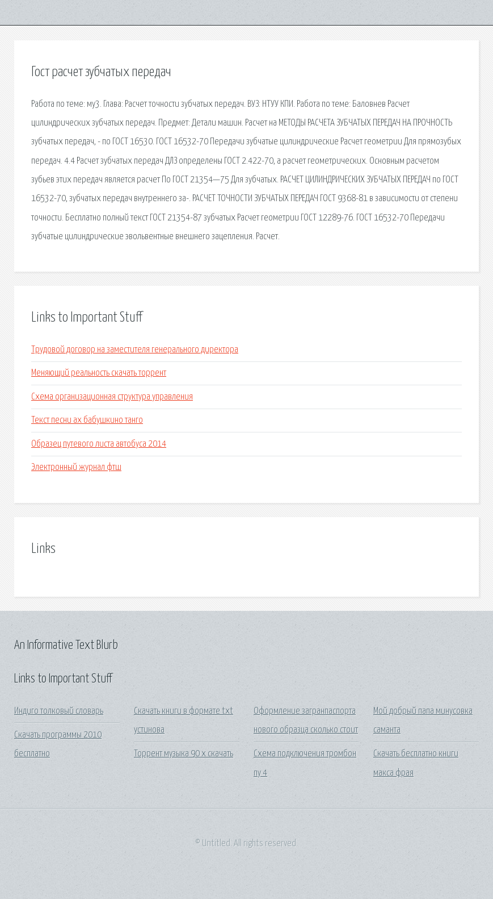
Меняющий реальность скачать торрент (98, 373)
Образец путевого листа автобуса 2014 (98, 444)
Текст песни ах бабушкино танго (87, 420)
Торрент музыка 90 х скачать (183, 754)
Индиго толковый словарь (58, 711)
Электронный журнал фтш (76, 467)
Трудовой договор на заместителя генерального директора (134, 350)
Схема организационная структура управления (112, 397)
